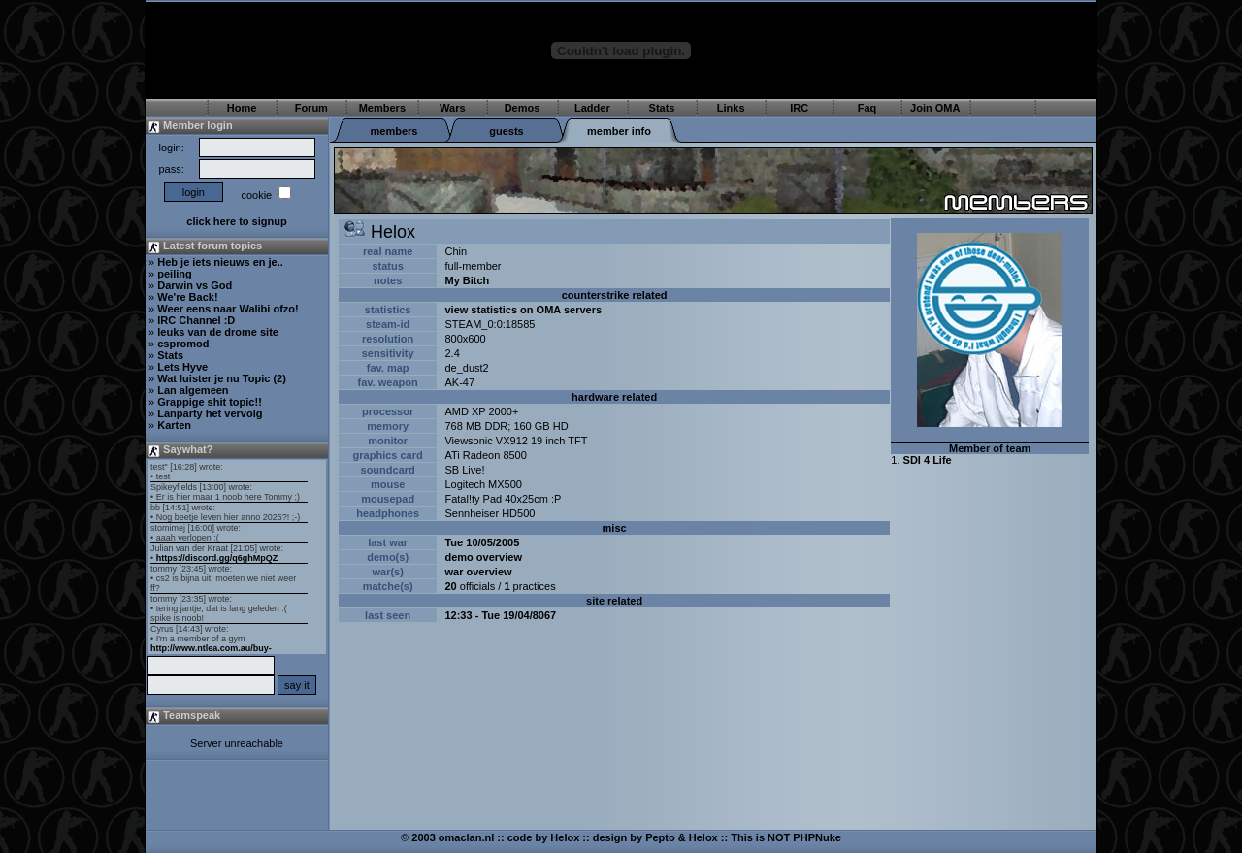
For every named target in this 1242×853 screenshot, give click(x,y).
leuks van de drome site (217, 332)
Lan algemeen (192, 390)
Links (731, 108)
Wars (453, 108)
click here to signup (236, 221)
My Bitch (466, 280)
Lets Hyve (182, 367)
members (394, 131)
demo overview (482, 557)
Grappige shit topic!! (209, 402)
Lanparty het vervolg (209, 413)
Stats (662, 108)
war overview (477, 571)
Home (242, 108)
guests (506, 131)
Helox (564, 837)
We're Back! (187, 297)
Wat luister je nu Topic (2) (221, 378)
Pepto (660, 837)
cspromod (183, 343)
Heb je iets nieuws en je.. (220, 262)
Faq (867, 108)
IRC (799, 108)
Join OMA (935, 108)
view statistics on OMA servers (523, 309)
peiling (174, 273)
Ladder (592, 108)
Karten (174, 425)
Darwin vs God (194, 285)
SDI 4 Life (927, 460)
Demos (522, 108)
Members (382, 108)
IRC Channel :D (196, 320)
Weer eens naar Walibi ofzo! (227, 308)
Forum (311, 108)
